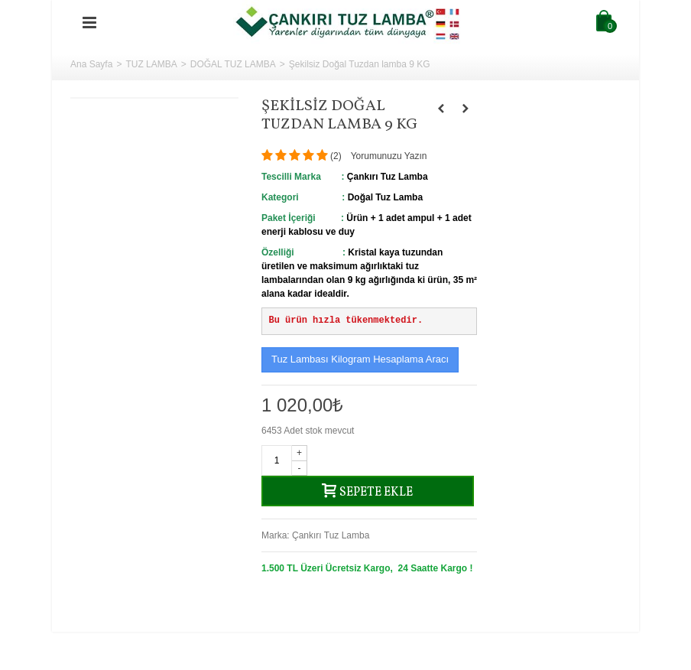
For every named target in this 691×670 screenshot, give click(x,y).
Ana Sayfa (91, 64)
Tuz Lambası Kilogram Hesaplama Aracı (360, 359)
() (336, 156)
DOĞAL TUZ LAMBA (233, 64)
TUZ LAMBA (151, 64)
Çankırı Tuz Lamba (330, 535)
